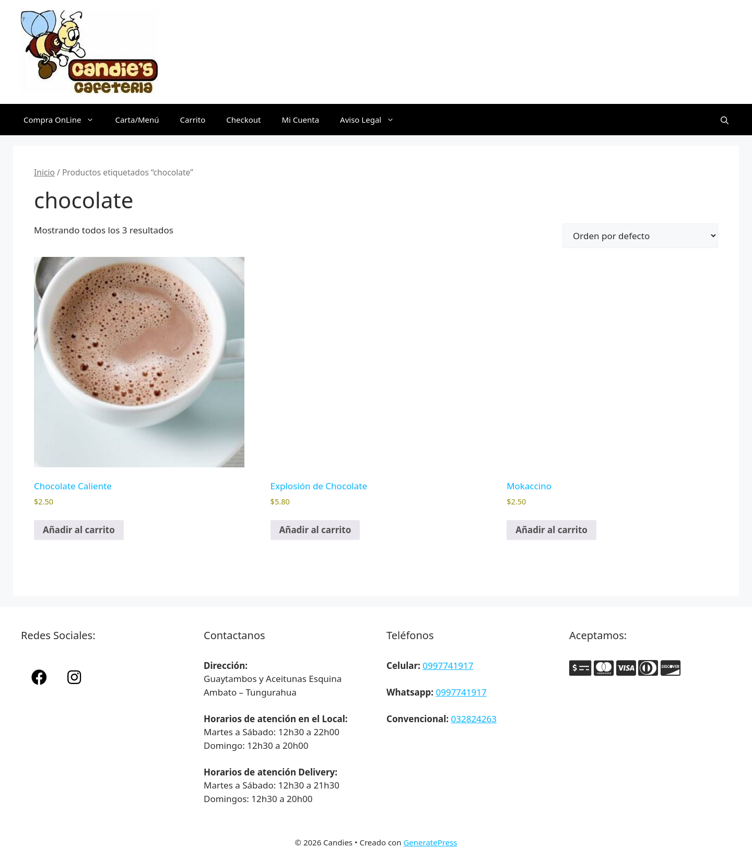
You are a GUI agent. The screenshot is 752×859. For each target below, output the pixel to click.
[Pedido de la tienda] (640, 235)
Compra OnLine (64, 119)
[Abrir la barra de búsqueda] (724, 120)
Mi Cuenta (300, 119)
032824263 (474, 719)
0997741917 (447, 666)
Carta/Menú (137, 119)
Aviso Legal (372, 119)
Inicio (44, 172)
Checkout (243, 119)
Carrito (193, 119)
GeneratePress (430, 842)
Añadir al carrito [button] (79, 530)
